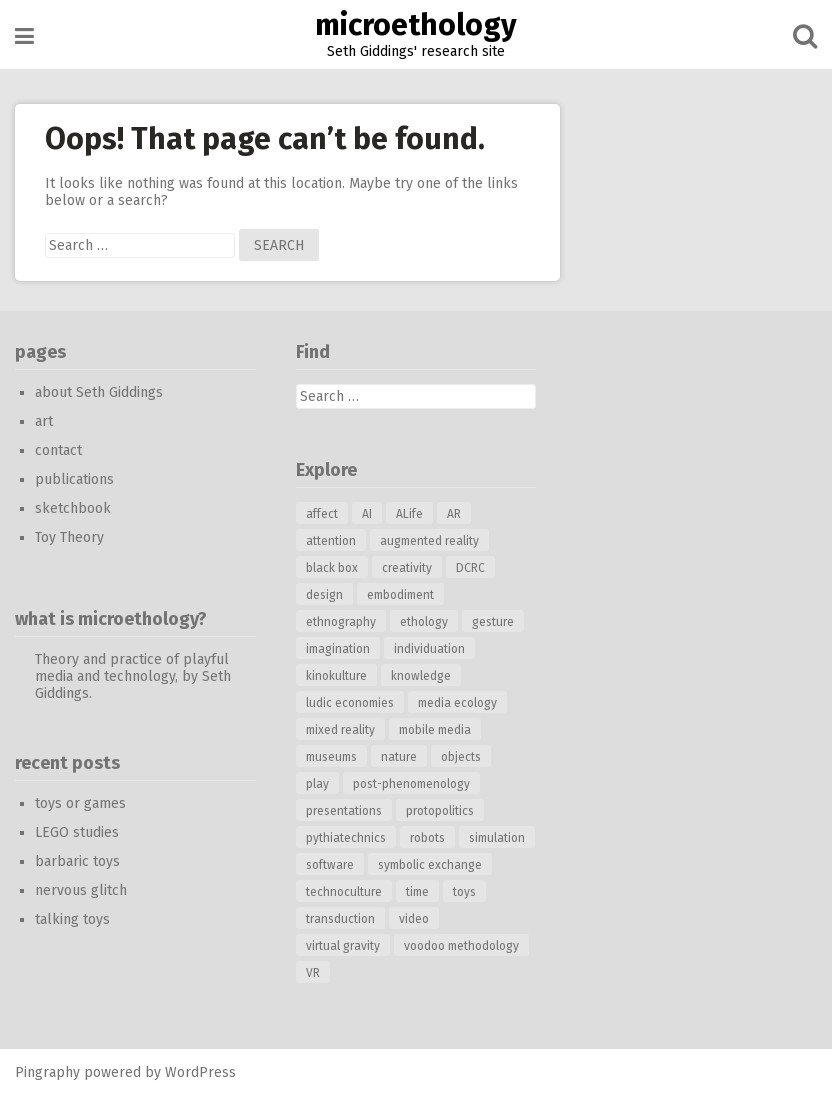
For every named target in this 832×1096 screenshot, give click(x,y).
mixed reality (340, 730)
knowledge (421, 676)
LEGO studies (77, 832)
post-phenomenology (411, 784)
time (417, 892)
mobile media (435, 730)
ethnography (341, 622)
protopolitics (440, 811)
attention (331, 541)
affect (322, 514)
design (324, 595)
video (414, 919)
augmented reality (429, 541)
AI (367, 514)
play (317, 784)
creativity (407, 568)
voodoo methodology (461, 946)
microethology (416, 25)
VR (313, 973)
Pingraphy (47, 1072)
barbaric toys (77, 861)
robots (427, 838)
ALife (409, 514)
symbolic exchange (430, 865)
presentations (344, 811)
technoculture (344, 892)
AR (454, 514)
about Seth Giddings (99, 392)
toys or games (80, 803)
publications (74, 479)
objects (461, 757)
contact (58, 450)
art (44, 421)
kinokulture (336, 676)
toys (464, 892)
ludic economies (350, 703)
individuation (429, 649)
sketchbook (73, 508)
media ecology (457, 703)
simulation (497, 838)
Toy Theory (69, 537)
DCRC (470, 568)
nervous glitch (81, 890)
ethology (424, 622)
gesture (493, 622)
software (330, 865)
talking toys (72, 919)
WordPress (200, 1072)
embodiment (400, 595)
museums (331, 757)
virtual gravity (343, 946)
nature (399, 757)
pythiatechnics (346, 838)
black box (332, 568)
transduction (340, 919)
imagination (338, 649)
